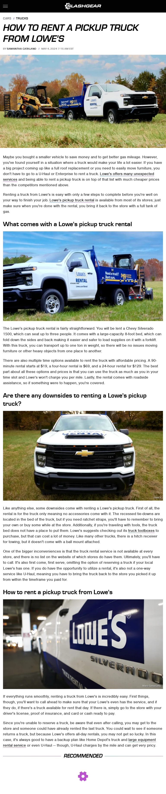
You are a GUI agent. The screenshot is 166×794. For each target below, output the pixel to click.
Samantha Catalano (21, 48)
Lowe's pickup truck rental (71, 200)
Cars (7, 18)
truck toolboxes (141, 530)
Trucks (22, 18)
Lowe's (160, 145)
